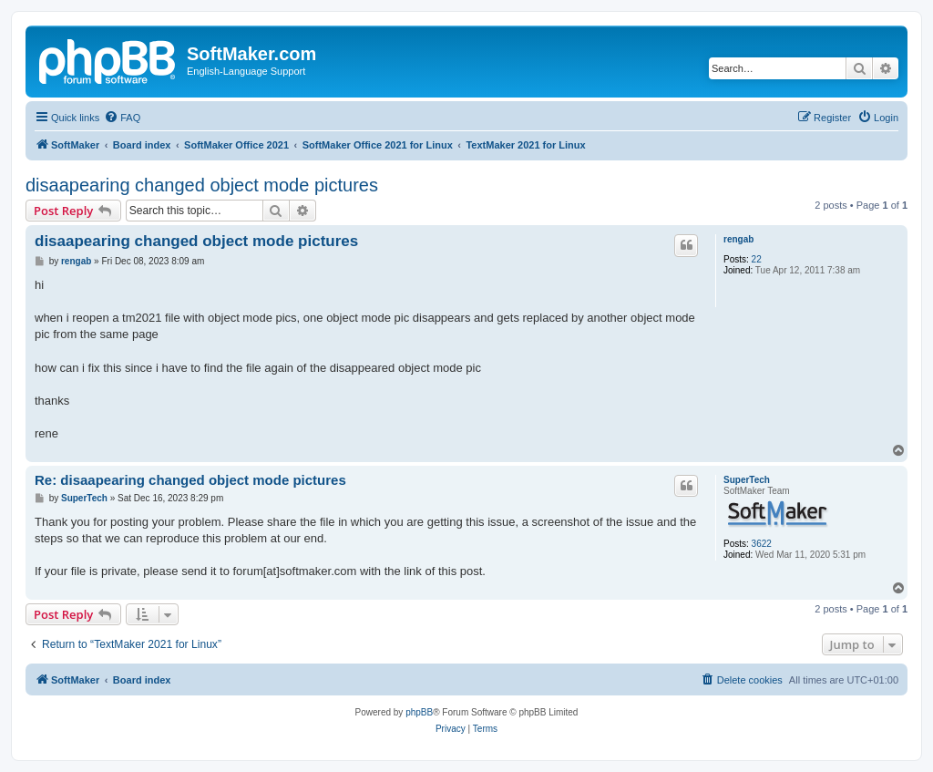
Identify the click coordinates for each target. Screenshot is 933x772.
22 (757, 259)
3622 (762, 544)
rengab (738, 239)
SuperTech (746, 480)
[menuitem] (122, 118)
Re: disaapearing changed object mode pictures (190, 480)
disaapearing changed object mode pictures (202, 185)
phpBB (419, 712)
